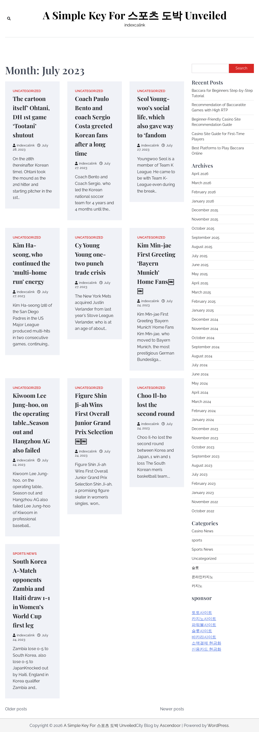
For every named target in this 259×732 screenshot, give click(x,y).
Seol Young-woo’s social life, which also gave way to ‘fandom (155, 116)
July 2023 (199, 474)
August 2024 (202, 356)
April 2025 (200, 283)
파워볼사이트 (204, 624)
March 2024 (201, 402)
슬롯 (195, 568)
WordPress (218, 725)
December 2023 (205, 429)
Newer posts (172, 708)
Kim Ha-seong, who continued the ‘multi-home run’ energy (32, 263)
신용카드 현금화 (206, 649)
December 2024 (205, 319)
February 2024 (204, 411)
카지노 (197, 586)
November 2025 (205, 219)
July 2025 (200, 256)
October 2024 (203, 338)
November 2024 (205, 329)
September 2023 (205, 456)
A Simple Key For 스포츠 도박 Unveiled (135, 15)
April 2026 (200, 174)
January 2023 (203, 493)
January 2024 (203, 420)
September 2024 (205, 347)
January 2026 (203, 201)
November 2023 (205, 438)
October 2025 (203, 228)
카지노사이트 (204, 618)
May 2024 (200, 383)
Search (241, 68)
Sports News (25, 553)
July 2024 (200, 365)
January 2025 (203, 310)
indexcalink (24, 145)
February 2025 (204, 301)
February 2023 (203, 483)
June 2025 (200, 265)
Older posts (16, 708)
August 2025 (202, 247)
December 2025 (205, 210)
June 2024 (200, 374)
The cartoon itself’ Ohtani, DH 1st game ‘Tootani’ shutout (31, 116)
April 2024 (200, 392)
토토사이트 (202, 612)
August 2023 (202, 465)
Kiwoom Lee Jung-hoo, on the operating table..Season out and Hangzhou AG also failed (32, 422)
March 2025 (201, 292)
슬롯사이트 (202, 630)
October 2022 (203, 511)
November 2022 (205, 502)
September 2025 (205, 238)
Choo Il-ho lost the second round (156, 404)
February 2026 (204, 192)
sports (197, 540)
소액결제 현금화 (206, 643)
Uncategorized (27, 91)
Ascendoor (170, 725)
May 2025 (200, 274)
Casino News (202, 531)
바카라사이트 (204, 637)
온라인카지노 (202, 577)
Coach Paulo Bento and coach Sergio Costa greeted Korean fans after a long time (94, 125)
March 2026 (201, 183)
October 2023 (203, 447)
